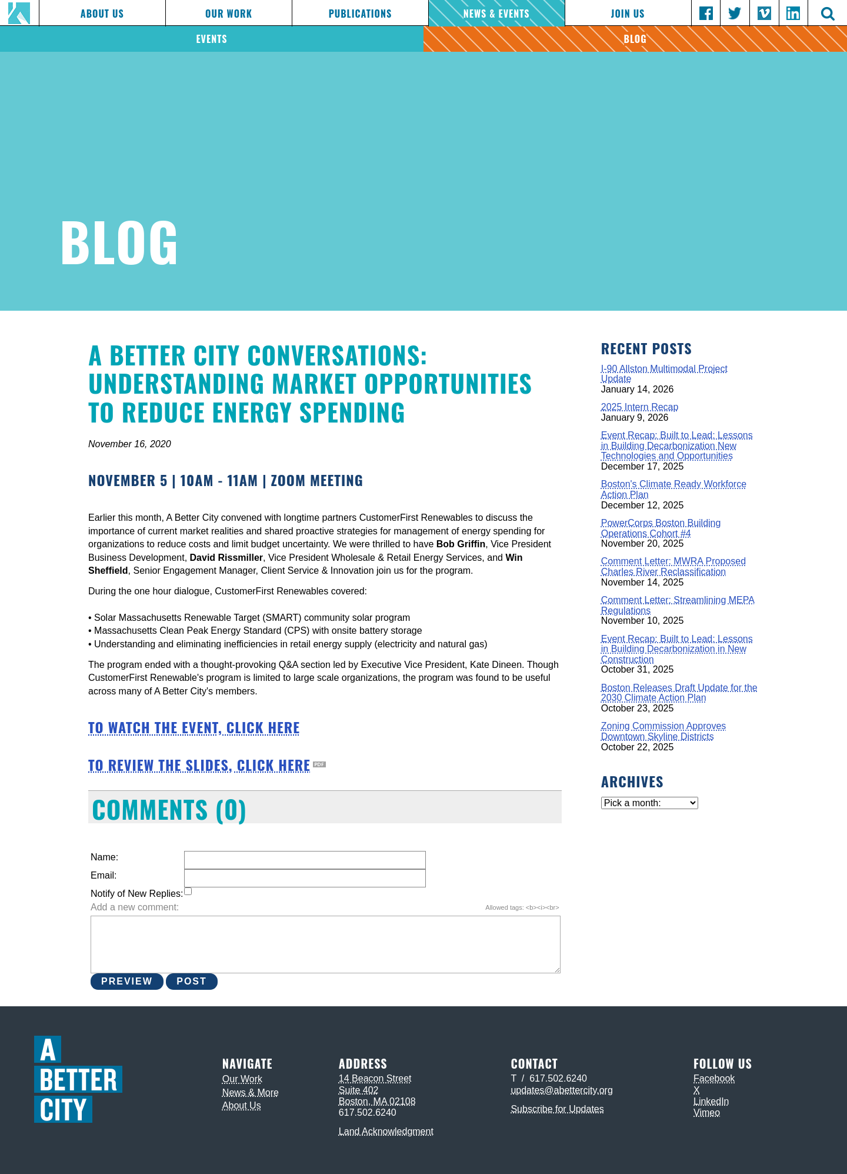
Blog (635, 39)
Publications (360, 13)
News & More (250, 1092)
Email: (103, 875)
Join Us (628, 13)
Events (211, 39)
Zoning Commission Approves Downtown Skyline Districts (663, 731)
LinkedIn (711, 1101)
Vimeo (706, 1113)
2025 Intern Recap (640, 407)
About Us (102, 13)
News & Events (496, 13)
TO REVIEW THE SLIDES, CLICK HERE (199, 764)
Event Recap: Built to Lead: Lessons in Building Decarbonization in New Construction (677, 649)
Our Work (228, 13)
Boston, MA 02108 (377, 1101)
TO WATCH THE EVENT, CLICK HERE (194, 726)
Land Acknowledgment (386, 1131)
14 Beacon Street (375, 1078)
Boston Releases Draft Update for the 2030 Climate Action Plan (679, 693)
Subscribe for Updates (557, 1109)
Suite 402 (359, 1090)
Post (191, 981)
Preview (127, 981)
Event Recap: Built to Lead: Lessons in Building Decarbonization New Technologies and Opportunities (677, 445)
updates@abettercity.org (561, 1090)
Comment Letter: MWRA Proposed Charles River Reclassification (673, 566)
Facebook (714, 1078)
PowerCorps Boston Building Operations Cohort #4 (661, 528)
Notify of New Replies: (137, 894)
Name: (104, 857)
